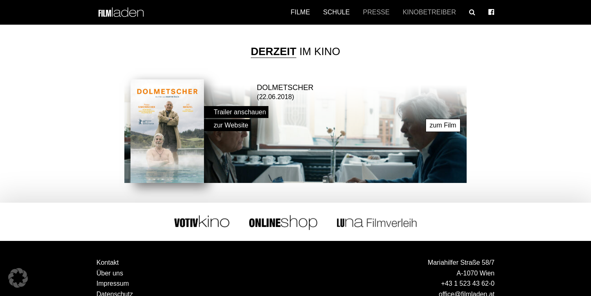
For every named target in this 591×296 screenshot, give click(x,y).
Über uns (109, 273)
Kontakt (107, 262)
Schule (336, 12)
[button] (18, 278)
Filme (300, 12)
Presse (376, 12)
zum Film (443, 124)
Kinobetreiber (429, 12)
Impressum (112, 283)
